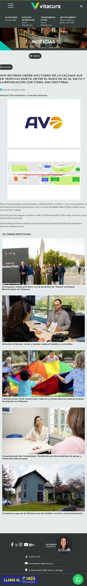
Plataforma (11, 18)
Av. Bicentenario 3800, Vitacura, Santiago (46, 570)
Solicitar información (29, 21)
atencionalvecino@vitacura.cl (41, 563)
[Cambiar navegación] (7, 6)
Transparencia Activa (48, 21)
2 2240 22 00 (34, 557)
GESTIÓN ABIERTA (69, 20)
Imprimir (35, 56)
